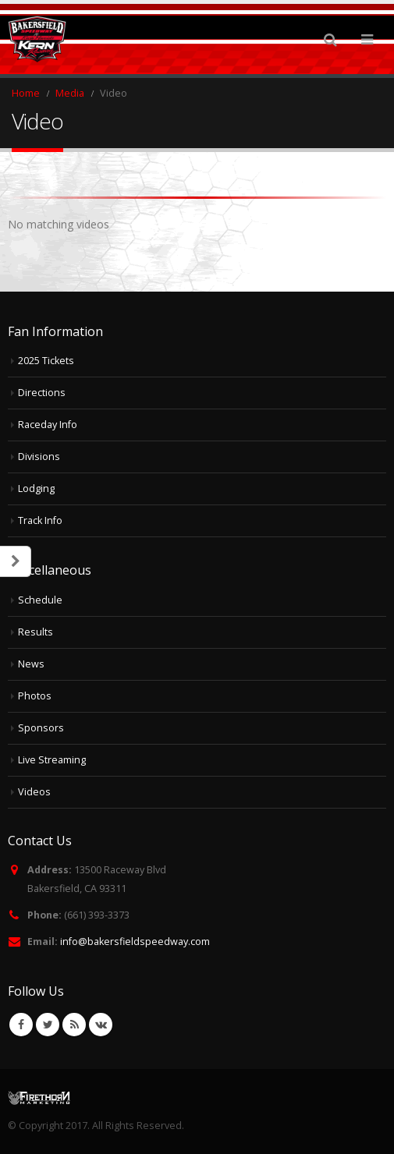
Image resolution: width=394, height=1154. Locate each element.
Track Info (40, 520)
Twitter (47, 1024)
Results (35, 632)
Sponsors (41, 728)
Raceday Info (47, 424)
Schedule (40, 600)
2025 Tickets (46, 360)
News (31, 664)
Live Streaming (52, 759)
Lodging (36, 488)
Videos (34, 791)
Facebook (21, 1024)
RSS (74, 1024)
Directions (42, 392)
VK (100, 1024)
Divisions (39, 456)
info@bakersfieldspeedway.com (135, 941)
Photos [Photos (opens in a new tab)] (34, 696)
